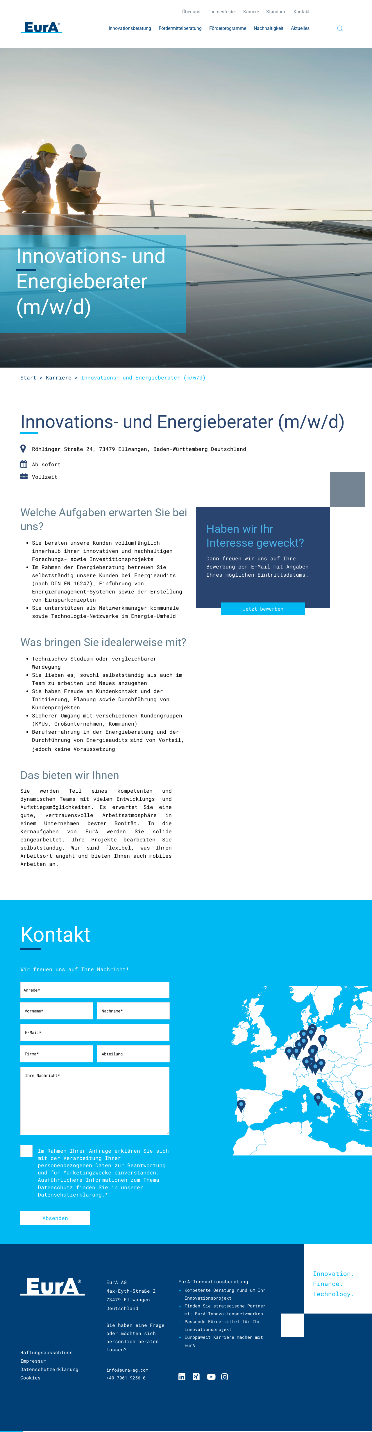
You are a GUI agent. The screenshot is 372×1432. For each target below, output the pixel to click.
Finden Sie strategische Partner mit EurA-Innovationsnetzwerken (218, 1315)
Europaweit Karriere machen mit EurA (228, 1351)
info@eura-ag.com (129, 1370)
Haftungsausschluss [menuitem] (46, 1353)
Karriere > (62, 377)
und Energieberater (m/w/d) (143, 377)
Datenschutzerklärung (70, 1194)
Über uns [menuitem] (191, 12)
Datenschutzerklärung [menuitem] (49, 1370)
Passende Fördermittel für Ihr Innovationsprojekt (227, 1335)
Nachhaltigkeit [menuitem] (268, 28)
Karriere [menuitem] (251, 12)
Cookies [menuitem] (30, 1378)
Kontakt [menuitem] (302, 12)
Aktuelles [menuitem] (300, 28)
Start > (31, 377)
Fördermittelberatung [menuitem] (180, 28)
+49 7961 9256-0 (128, 1378)
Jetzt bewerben (263, 609)
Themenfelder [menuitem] (222, 12)
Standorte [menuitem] (276, 12)
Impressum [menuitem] (33, 1362)
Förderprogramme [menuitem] (227, 28)
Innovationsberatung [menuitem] (130, 28)
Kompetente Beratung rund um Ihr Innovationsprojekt (224, 1294)
